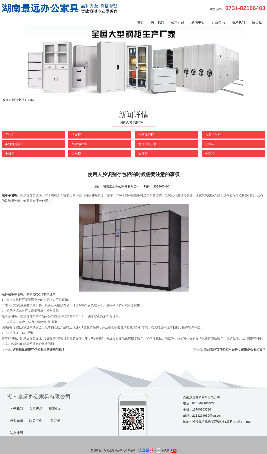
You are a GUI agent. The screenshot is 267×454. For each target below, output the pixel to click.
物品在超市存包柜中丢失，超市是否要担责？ (234, 349)
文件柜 (143, 153)
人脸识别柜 (213, 134)
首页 (140, 22)
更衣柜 (76, 153)
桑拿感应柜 (79, 144)
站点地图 (16, 433)
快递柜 (76, 134)
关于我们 (157, 22)
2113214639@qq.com (207, 415)
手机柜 (9, 153)
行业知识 (218, 22)
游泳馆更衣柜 (147, 144)
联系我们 (238, 22)
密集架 (209, 144)
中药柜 (209, 153)
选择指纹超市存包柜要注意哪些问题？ (39, 349)
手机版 (165, 450)
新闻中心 (198, 22)
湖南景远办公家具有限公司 (121, 186)
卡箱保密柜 (146, 134)
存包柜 (9, 134)
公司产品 (177, 22)
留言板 (257, 22)
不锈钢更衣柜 (14, 144)
